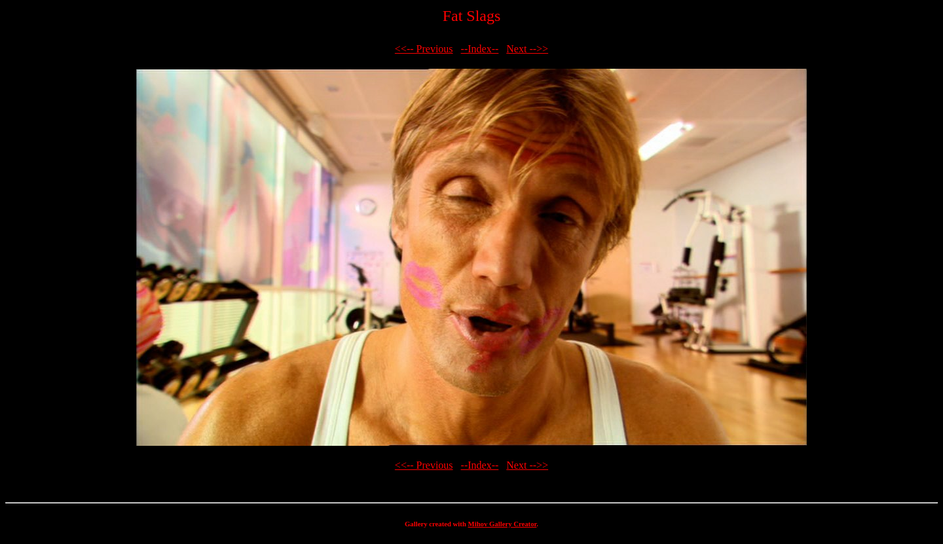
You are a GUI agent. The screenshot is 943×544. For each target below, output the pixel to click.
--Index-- (480, 48)
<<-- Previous (424, 48)
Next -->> (527, 48)
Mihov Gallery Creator (502, 524)
